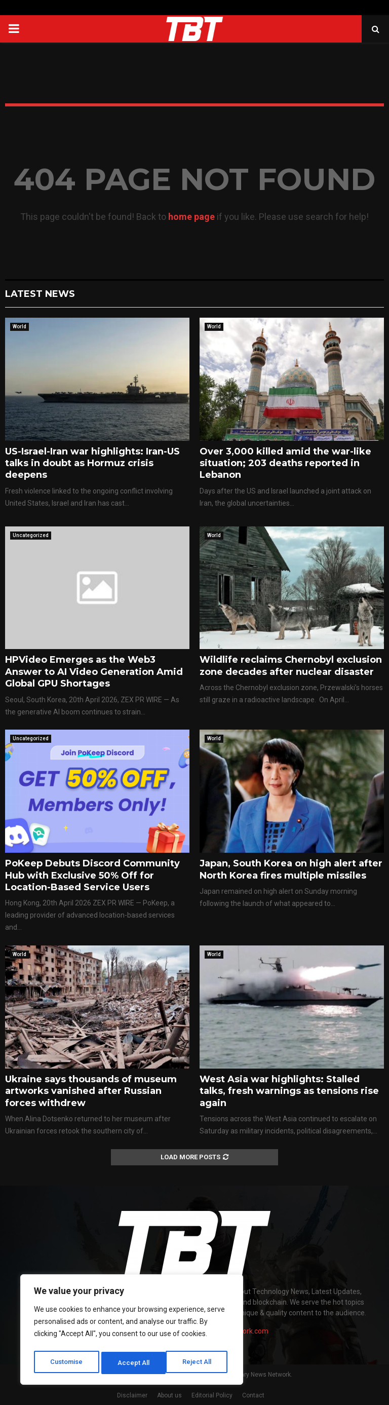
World (19, 326)
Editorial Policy (211, 1395)
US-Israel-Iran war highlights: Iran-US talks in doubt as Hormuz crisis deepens (92, 463)
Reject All (133, 1363)
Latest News (40, 293)
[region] (131, 1331)
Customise (67, 1363)
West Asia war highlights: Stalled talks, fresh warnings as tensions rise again (289, 1091)
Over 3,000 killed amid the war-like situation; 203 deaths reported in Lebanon (285, 463)
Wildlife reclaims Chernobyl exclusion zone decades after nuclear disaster (291, 665)
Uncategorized (31, 535)
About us (169, 1395)
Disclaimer (132, 1395)
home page (191, 216)
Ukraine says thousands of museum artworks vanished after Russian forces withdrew (91, 1091)
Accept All (198, 1363)
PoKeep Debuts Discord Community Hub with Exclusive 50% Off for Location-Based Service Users (92, 875)
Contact (253, 1395)
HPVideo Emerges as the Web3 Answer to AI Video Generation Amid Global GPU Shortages (94, 671)
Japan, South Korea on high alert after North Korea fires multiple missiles (291, 869)
